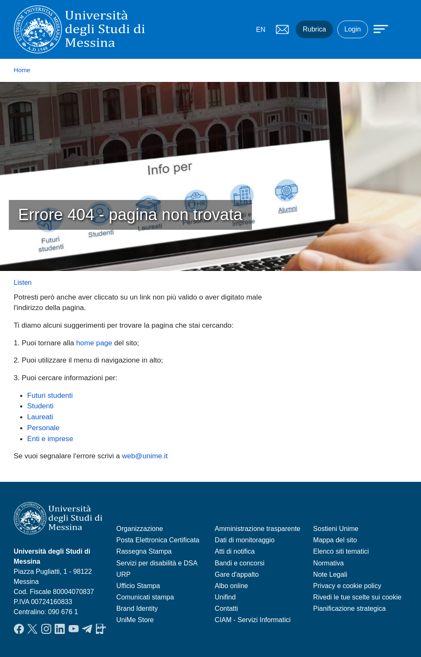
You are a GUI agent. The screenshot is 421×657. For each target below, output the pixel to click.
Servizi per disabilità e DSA (157, 563)
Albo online (231, 585)
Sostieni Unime (336, 528)
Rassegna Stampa (144, 551)
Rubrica (314, 29)
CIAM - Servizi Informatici (253, 619)
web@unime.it (145, 456)
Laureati (40, 417)
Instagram (46, 629)
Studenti (40, 406)
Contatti (226, 608)
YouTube (74, 629)
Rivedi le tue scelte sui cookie (357, 597)
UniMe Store (135, 619)
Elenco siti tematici (341, 551)
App (101, 629)
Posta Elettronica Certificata (158, 540)
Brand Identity (137, 608)
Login (352, 29)
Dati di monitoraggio (245, 540)
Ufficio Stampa (138, 585)
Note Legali (330, 574)
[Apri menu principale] (377, 28)
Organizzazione (140, 528)
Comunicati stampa (145, 597)
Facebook (19, 629)
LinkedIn (60, 629)
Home (22, 70)
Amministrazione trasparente (258, 528)
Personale (43, 427)
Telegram (87, 629)
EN (260, 29)
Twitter (32, 629)
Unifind (225, 597)
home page (94, 343)
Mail (282, 29)
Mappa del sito (335, 540)
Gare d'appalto (237, 574)
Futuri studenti (50, 395)
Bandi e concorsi (240, 563)
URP (124, 574)
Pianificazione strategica (349, 608)
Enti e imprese (50, 438)
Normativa (328, 563)
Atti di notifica (235, 551)
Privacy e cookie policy (347, 585)
